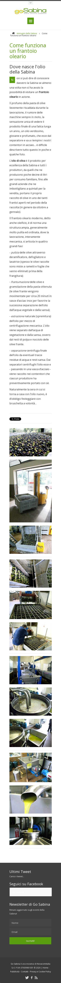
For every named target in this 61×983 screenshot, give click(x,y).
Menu (30, 21)
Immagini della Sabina (27, 33)
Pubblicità (14, 971)
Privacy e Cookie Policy (40, 971)
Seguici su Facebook (26, 883)
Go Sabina (18, 892)
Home (45, 967)
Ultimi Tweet (20, 871)
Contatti (24, 971)
